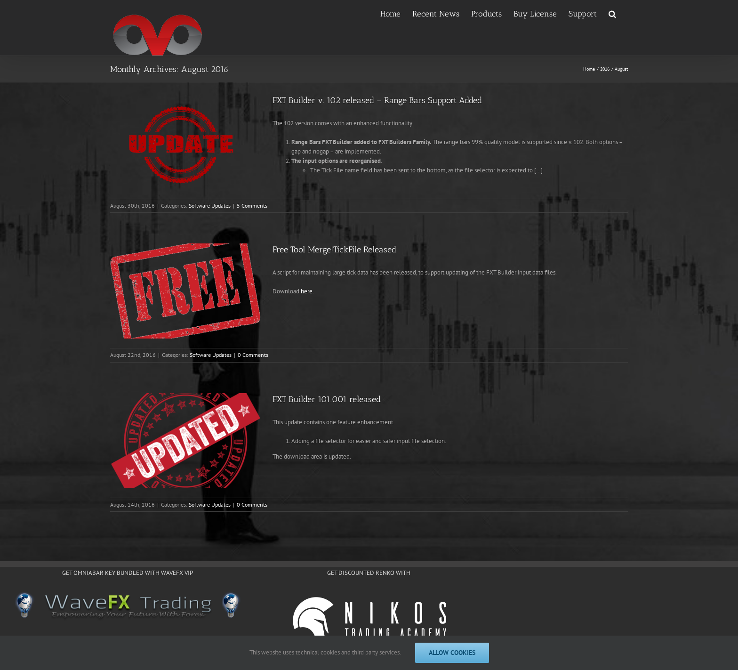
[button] (612, 13)
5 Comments (252, 205)
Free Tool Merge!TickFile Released (334, 249)
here (307, 291)
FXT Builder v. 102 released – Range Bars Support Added (377, 100)
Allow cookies (452, 652)
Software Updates (210, 205)
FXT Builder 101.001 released (327, 399)
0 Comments (253, 354)
